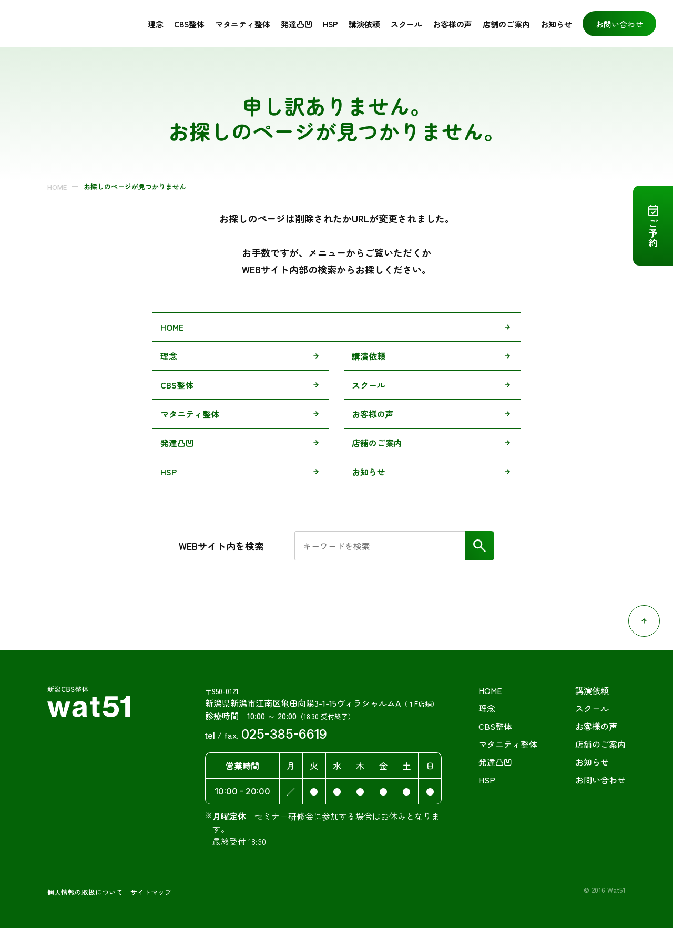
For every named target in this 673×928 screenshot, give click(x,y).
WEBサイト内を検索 (221, 542)
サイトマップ (150, 888)
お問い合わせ (619, 21)
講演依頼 (364, 21)
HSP (330, 21)
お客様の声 (373, 410)
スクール (406, 21)
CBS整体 (189, 21)
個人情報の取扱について (85, 888)
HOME (57, 183)
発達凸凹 (296, 21)
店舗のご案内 (506, 21)
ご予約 (653, 233)
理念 (156, 21)
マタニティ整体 (242, 21)
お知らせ (556, 21)
